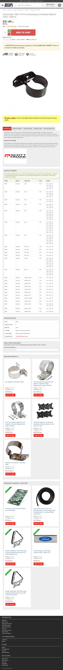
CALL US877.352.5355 (32, 54)
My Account (5, 658)
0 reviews (12, 39)
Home (4, 10)
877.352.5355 (24, 1)
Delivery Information (6, 630)
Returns (3, 641)
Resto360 (4, 620)
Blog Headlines (5, 652)
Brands (3, 647)
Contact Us (32, 1)
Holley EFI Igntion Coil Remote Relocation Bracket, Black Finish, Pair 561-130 (44, 424)
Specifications (27, 128)
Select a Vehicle (11, 118)
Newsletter (4, 663)
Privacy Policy (5, 631)
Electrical (9, 10)
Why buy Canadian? (6, 627)
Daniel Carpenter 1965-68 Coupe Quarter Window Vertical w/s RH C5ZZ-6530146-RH (15, 593)
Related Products (49, 128)
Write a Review (21, 39)
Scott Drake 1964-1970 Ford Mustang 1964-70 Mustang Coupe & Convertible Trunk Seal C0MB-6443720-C (44, 511)
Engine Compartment (18, 10)
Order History (5, 660)
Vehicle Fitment (17, 128)
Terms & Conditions (6, 633)
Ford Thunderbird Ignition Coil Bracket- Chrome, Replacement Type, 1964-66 (15, 424)
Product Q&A (38, 128)
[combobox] (31, 350)
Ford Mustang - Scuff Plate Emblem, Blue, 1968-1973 (42, 551)
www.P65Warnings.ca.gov (22, 336)
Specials (4, 650)
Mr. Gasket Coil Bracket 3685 (14, 382)
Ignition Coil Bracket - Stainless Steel (15, 463)
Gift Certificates (5, 649)
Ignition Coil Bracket (35, 10)
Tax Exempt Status (6, 625)
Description (7, 128)
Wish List (4, 661)
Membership (5, 665)
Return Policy (5, 622)
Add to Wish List (32, 39)
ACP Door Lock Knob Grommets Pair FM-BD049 (15, 509)
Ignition (27, 10)
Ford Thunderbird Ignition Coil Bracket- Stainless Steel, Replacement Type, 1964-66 (43, 383)
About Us (4, 628)
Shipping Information (7, 623)
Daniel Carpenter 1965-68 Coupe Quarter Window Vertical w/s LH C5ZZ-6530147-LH (15, 552)
